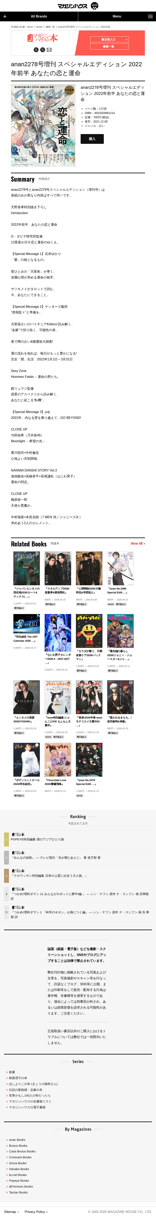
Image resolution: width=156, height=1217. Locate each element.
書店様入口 (114, 39)
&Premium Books (21, 1186)
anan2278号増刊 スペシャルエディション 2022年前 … (85, 27)
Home (30, 27)
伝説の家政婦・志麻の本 (25, 1089)
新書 (12, 1072)
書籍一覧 (50, 27)
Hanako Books (19, 1169)
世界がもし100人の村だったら (30, 1095)
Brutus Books (18, 1145)
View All (138, 544)
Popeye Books (19, 1180)
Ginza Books (17, 1163)
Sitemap (10, 1212)
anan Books (17, 1140)
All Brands (25, 16)
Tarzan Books (18, 1192)
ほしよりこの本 (33, 1084)
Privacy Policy (35, 1212)
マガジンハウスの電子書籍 (27, 1107)
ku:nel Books (18, 1175)
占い (102, 126)
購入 (92, 139)
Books (39, 27)
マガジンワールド (78, 6)
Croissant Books (20, 1157)
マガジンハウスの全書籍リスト (30, 1101)
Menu (133, 16)
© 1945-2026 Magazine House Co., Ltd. (120, 1212)
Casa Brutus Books (22, 1151)
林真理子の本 (18, 1078)
